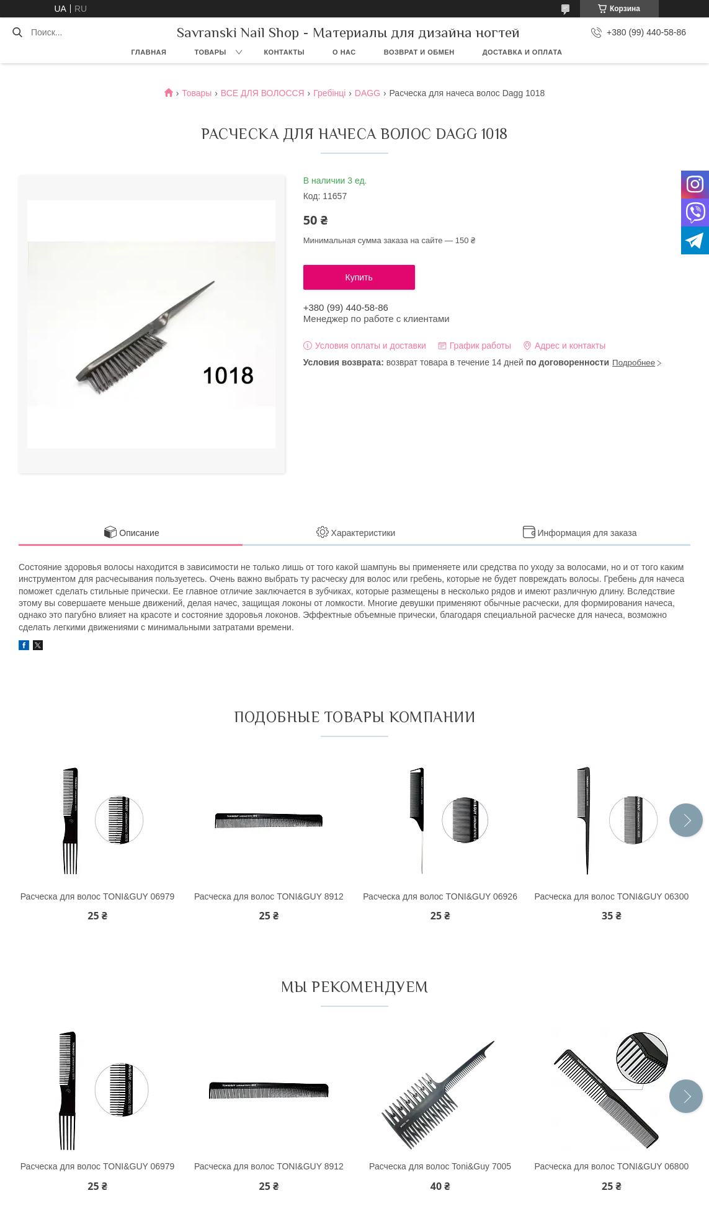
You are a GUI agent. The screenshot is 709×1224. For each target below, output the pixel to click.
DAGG (367, 93)
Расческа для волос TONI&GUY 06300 (612, 896)
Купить (359, 277)
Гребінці (329, 93)
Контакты (284, 52)
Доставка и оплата (523, 52)
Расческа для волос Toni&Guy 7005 (440, 1166)
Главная (149, 52)
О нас (344, 52)
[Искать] (17, 32)
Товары (210, 52)
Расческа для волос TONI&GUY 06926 (440, 896)
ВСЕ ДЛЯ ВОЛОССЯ (263, 93)
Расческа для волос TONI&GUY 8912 (269, 896)
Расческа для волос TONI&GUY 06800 (612, 1166)
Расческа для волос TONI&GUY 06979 (97, 896)
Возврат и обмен (419, 52)
